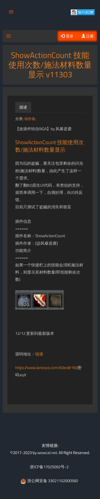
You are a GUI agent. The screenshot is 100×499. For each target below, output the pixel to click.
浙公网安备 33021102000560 (49, 481)
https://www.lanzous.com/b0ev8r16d (46, 367)
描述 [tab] (23, 107)
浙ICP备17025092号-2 (49, 467)
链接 (39, 354)
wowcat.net (47, 453)
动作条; (30, 118)
